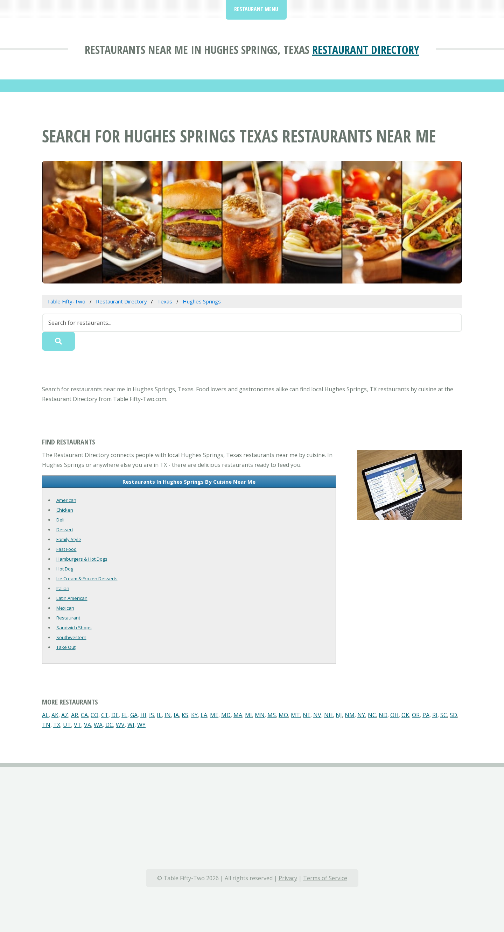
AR (74, 715)
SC (443, 715)
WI (130, 725)
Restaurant (68, 618)
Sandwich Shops (74, 627)
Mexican (65, 608)
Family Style (68, 539)
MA (237, 715)
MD (226, 715)
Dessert (64, 529)
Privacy (288, 878)
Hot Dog (64, 569)
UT (67, 725)
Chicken (64, 510)
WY (141, 725)
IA (176, 715)
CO (94, 715)
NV (317, 715)
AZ (64, 715)
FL (124, 715)
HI (143, 715)
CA (84, 715)
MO (283, 715)
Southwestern (71, 637)
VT (77, 725)
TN (46, 725)
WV (120, 725)
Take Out (66, 647)
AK (54, 715)
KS (185, 715)
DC (109, 725)
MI (248, 715)
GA (134, 715)
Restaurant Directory (365, 49)
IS (151, 715)
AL (45, 715)
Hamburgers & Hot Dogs (81, 559)
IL (159, 715)
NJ (339, 715)
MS (271, 715)
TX (56, 725)
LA (204, 715)
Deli (60, 520)
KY (194, 715)
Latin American (72, 598)
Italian (62, 588)
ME (214, 715)
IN (167, 715)
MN (260, 715)
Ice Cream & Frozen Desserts (87, 578)
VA (87, 725)
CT (104, 715)
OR (416, 715)
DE (115, 715)
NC (372, 715)
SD (453, 715)
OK (405, 715)
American (66, 500)
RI (435, 715)
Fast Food (66, 549)
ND (383, 715)
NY (361, 715)
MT (295, 715)
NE (306, 715)
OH (394, 715)
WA (98, 725)
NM (350, 715)
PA (425, 715)
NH (328, 715)
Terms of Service (325, 878)
